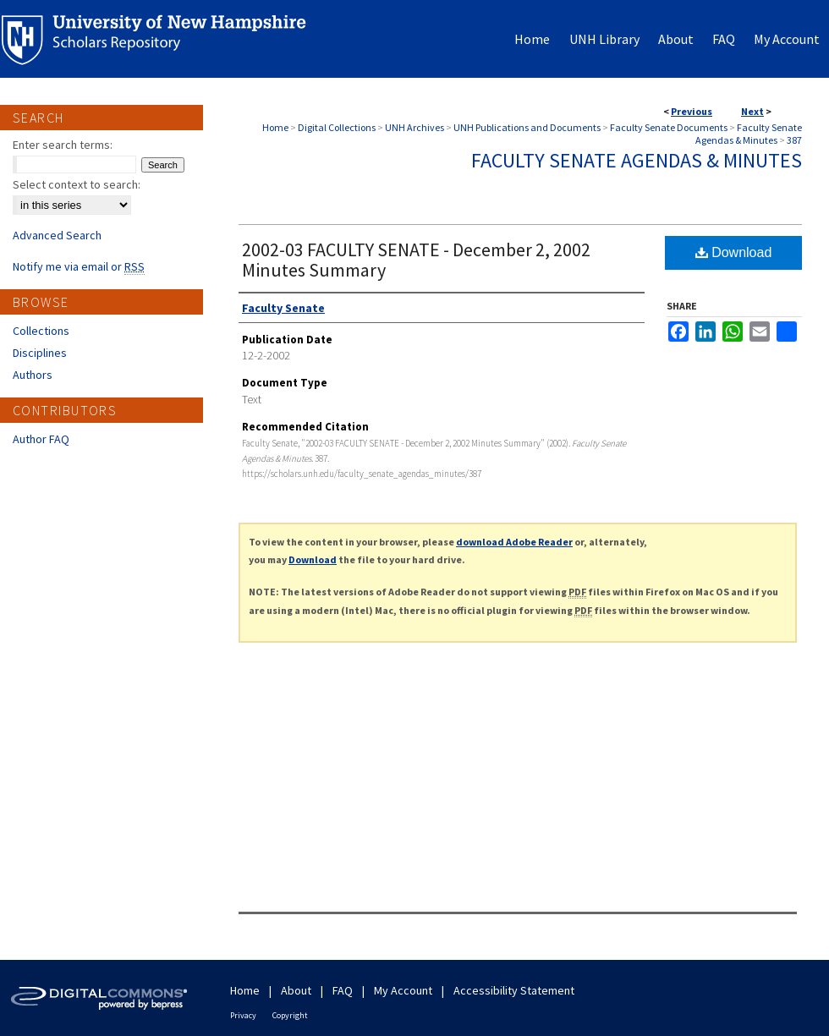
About (296, 990)
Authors (32, 374)
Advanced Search (57, 235)
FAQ (342, 990)
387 (794, 140)
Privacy (243, 1015)
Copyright (290, 1015)
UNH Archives (414, 127)
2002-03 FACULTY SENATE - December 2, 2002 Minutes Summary (416, 260)
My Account (403, 990)
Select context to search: (76, 184)
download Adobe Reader (514, 541)
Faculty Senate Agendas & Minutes (748, 133)
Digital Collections (337, 127)
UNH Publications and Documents (527, 127)
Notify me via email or (79, 266)
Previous (691, 111)
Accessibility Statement (513, 990)
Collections (41, 330)
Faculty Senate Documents (668, 127)
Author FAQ (41, 439)
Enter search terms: (63, 144)
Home (275, 127)
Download (733, 252)
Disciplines (40, 352)
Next (752, 111)
